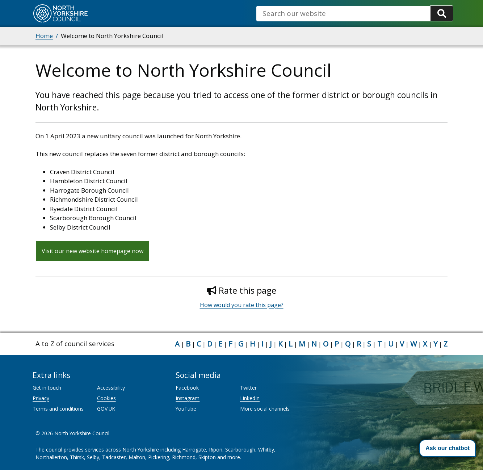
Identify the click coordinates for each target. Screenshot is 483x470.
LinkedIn (250, 398)
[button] (447, 448)
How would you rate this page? (242, 305)
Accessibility (111, 387)
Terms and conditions (58, 408)
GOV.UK (106, 408)
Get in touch (47, 387)
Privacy (41, 398)
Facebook (187, 387)
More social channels (265, 408)
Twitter (248, 387)
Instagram (188, 398)
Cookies (106, 398)
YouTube (186, 408)
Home (44, 36)
